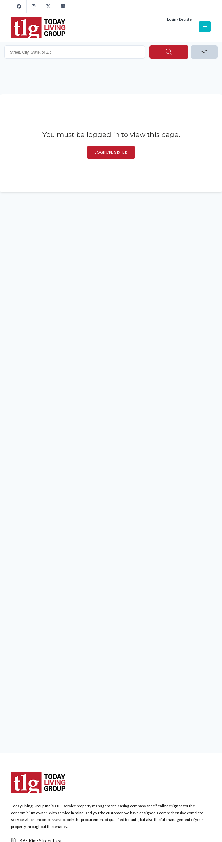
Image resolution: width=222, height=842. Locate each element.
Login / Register (180, 19)
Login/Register (111, 152)
